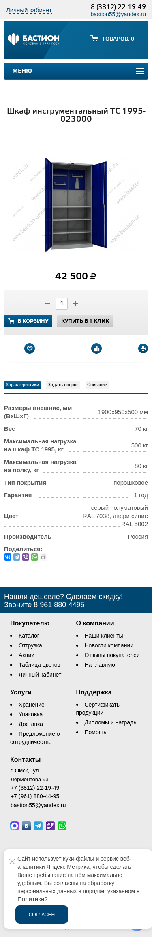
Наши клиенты (104, 635)
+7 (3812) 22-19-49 (35, 787)
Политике (30, 899)
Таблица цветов (39, 665)
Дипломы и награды (111, 722)
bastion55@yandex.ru (118, 14)
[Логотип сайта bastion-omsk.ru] (33, 40)
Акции (26, 655)
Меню (22, 71)
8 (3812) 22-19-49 (118, 7)
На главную (100, 665)
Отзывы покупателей (112, 655)
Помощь (96, 732)
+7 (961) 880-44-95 (35, 796)
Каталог (29, 635)
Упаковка (31, 714)
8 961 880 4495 (59, 605)
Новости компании (109, 645)
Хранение (32, 704)
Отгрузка (30, 645)
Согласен (42, 915)
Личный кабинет (40, 674)
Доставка (31, 724)
